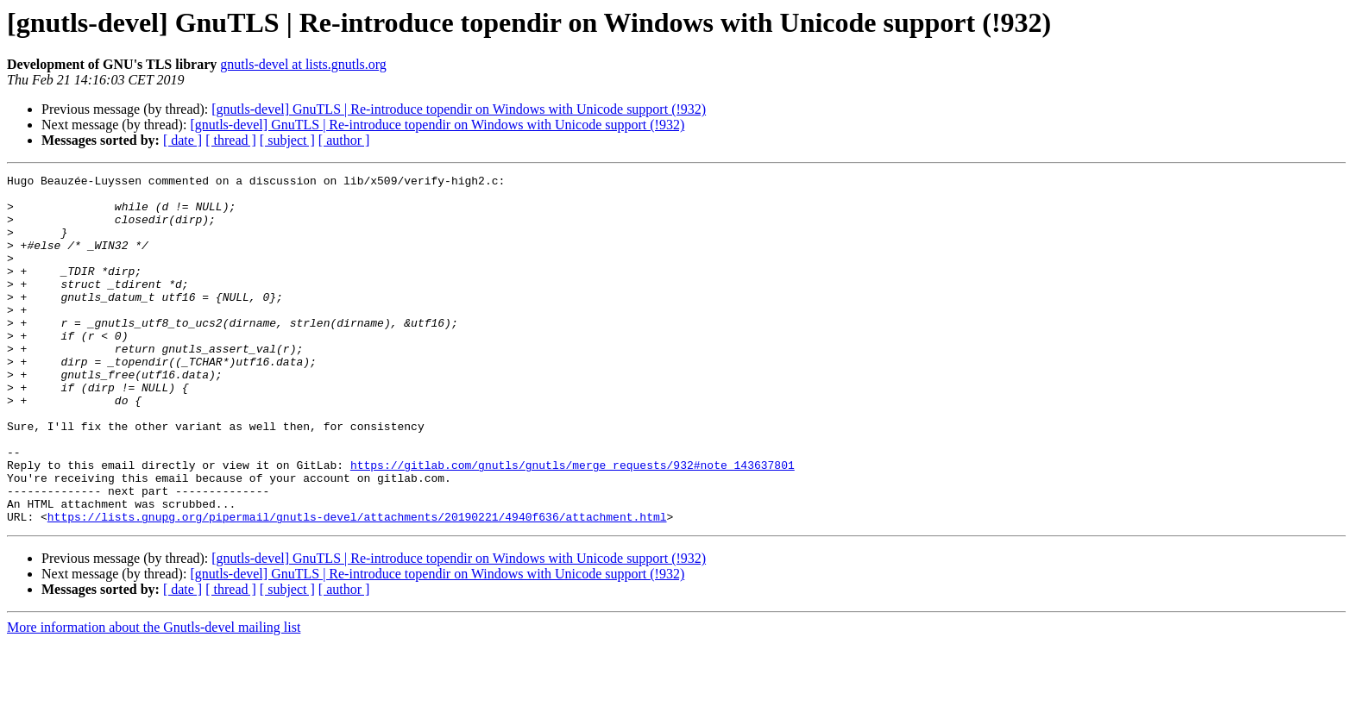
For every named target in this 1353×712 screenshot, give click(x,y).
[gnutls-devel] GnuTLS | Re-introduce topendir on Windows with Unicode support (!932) (458, 109)
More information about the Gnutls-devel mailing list (153, 697)
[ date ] (182, 140)
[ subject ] (287, 140)
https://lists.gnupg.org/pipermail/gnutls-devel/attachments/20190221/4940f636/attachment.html (357, 586)
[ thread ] (230, 140)
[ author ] (344, 140)
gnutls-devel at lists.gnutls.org (303, 64)
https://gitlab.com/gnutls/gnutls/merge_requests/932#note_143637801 (572, 524)
